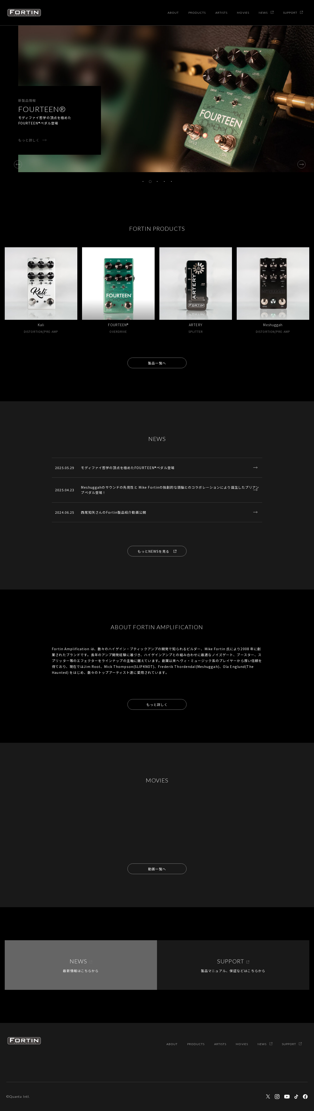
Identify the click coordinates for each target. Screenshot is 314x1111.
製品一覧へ (157, 363)
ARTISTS (221, 12)
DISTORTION (33, 331)
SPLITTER (195, 331)
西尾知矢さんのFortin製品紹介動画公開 (113, 512)
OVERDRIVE (118, 331)
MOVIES (243, 12)
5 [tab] (171, 181)
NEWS (266, 12)
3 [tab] (157, 181)
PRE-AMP (51, 331)
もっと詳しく (29, 140)
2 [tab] (150, 181)
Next (299, 162)
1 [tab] (143, 181)
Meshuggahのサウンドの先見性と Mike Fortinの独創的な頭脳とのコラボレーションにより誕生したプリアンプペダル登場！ (170, 490)
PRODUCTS (197, 12)
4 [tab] (164, 181)
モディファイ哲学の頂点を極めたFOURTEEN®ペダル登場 (127, 467)
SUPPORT (293, 12)
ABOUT (173, 12)
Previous (16, 162)
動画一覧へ (157, 869)
